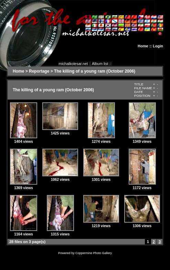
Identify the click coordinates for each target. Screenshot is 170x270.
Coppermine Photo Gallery (93, 253)
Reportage (39, 71)
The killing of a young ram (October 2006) (94, 71)
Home (143, 46)
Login (158, 46)
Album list (100, 64)
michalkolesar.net (73, 64)
